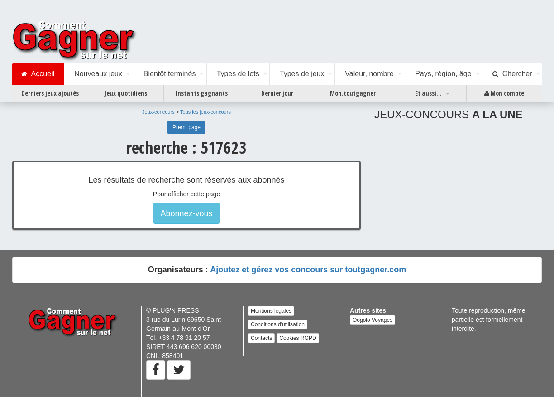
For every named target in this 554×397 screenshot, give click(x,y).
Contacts (261, 338)
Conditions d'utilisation (278, 324)
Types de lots (237, 73)
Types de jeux (302, 73)
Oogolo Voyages (372, 320)
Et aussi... (428, 93)
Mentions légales (271, 311)
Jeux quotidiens (126, 93)
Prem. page (186, 127)
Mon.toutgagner (353, 93)
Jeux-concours (158, 112)
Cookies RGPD (297, 338)
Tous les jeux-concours (205, 112)
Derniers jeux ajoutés (50, 93)
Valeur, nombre (369, 73)
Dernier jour (277, 93)
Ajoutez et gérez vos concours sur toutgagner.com (308, 269)
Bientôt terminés (169, 73)
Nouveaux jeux (98, 73)
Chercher (512, 74)
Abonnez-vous (186, 213)
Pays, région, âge (443, 73)
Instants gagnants (202, 93)
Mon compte (504, 93)
